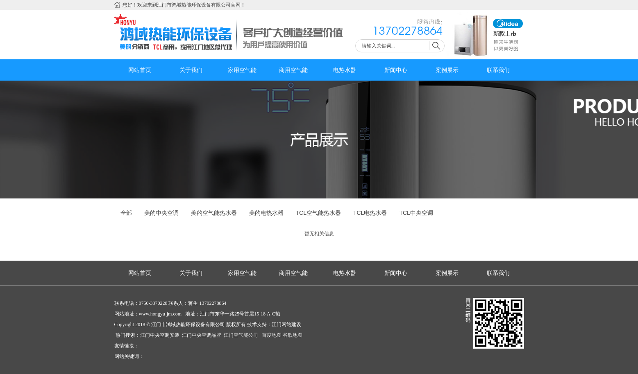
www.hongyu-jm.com (160, 314)
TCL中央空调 (416, 213)
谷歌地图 (292, 335)
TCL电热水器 (370, 213)
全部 (126, 213)
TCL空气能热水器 (318, 213)
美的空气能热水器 (214, 213)
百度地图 (271, 335)
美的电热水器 (266, 213)
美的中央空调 (161, 213)
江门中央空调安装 (160, 335)
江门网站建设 (286, 324)
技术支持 (257, 324)
